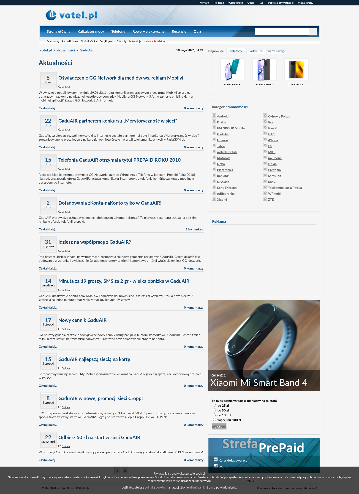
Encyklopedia (107, 41)
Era (270, 122)
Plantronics (225, 170)
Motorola (223, 158)
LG (270, 146)
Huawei (222, 140)
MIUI (271, 152)
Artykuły (121, 41)
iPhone (273, 140)
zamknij (203, 487)
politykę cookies (155, 487)
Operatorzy (53, 41)
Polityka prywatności (281, 2)
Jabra (221, 146)
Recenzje (179, 31)
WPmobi (274, 193)
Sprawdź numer (70, 41)
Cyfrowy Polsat (279, 116)
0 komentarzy (194, 108)
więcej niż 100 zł (229, 420)
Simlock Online (89, 41)
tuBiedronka (226, 193)
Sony (271, 182)
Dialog (221, 122)
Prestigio (274, 170)
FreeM (272, 128)
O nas (250, 2)
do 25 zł (223, 405)
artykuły (256, 51)
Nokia (272, 164)
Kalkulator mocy (91, 31)
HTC (271, 134)
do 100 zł (224, 415)
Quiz (197, 31)
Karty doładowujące (233, 460)
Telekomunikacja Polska (285, 188)
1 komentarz (195, 229)
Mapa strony (305, 2)
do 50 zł (223, 410)
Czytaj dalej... (48, 108)
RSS (261, 2)
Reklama (219, 2)
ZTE (271, 199)
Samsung (274, 176)
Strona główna (58, 31)
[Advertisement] (264, 260)
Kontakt (204, 2)
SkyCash (223, 182)
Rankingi (223, 176)
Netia (221, 164)
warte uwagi (276, 51)
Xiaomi (222, 199)
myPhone (275, 158)
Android (222, 116)
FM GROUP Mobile (231, 128)
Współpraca (235, 2)
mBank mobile (227, 152)
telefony (236, 51)
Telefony (118, 31)
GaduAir (66, 86)
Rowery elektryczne (148, 31)
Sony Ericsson (227, 188)
